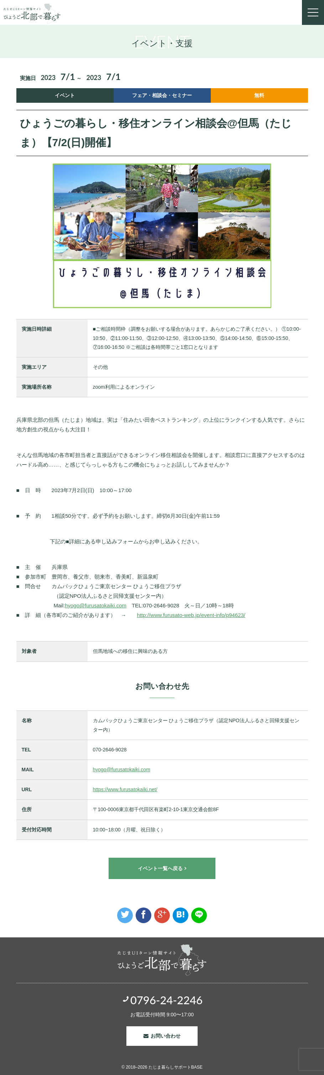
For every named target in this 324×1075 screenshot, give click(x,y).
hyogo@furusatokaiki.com (95, 605)
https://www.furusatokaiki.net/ (125, 789)
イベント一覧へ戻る (160, 868)
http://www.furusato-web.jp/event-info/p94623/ (191, 615)
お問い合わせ (166, 1036)
